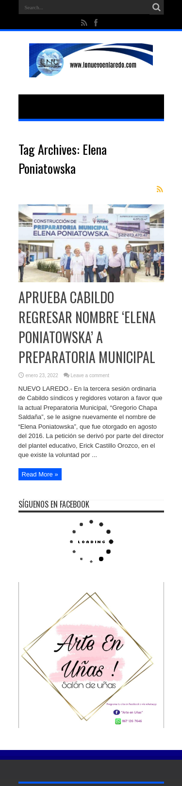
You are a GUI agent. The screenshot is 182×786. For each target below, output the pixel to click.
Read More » (40, 474)
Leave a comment (90, 375)
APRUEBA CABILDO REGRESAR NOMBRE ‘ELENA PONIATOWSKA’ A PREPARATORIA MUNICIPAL (87, 327)
